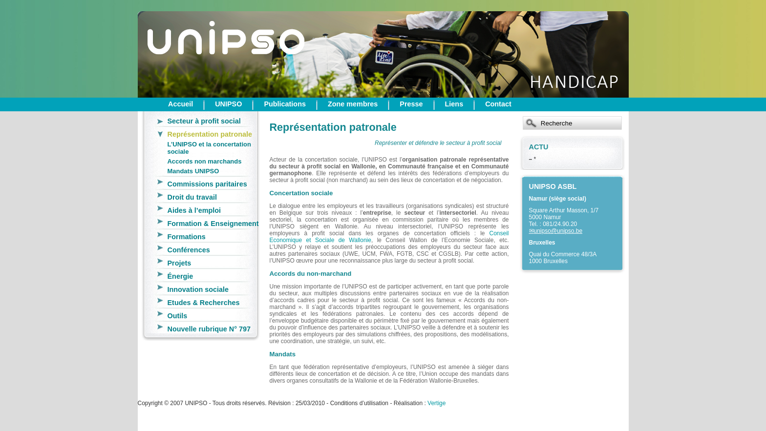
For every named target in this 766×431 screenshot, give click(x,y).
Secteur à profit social (204, 121)
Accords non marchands (205, 161)
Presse (411, 104)
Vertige (436, 403)
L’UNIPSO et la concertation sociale (209, 148)
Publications (285, 104)
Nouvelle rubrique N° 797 (209, 329)
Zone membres (353, 104)
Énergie (180, 276)
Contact (498, 104)
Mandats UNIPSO (193, 171)
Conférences (189, 250)
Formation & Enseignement (213, 223)
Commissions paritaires (207, 184)
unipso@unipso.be (558, 230)
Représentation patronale (210, 134)
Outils (178, 316)
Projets (180, 263)
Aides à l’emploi (194, 210)
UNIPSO (228, 104)
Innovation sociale (198, 289)
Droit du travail (192, 197)
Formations (187, 237)
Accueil (180, 104)
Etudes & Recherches (204, 303)
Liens (454, 104)
